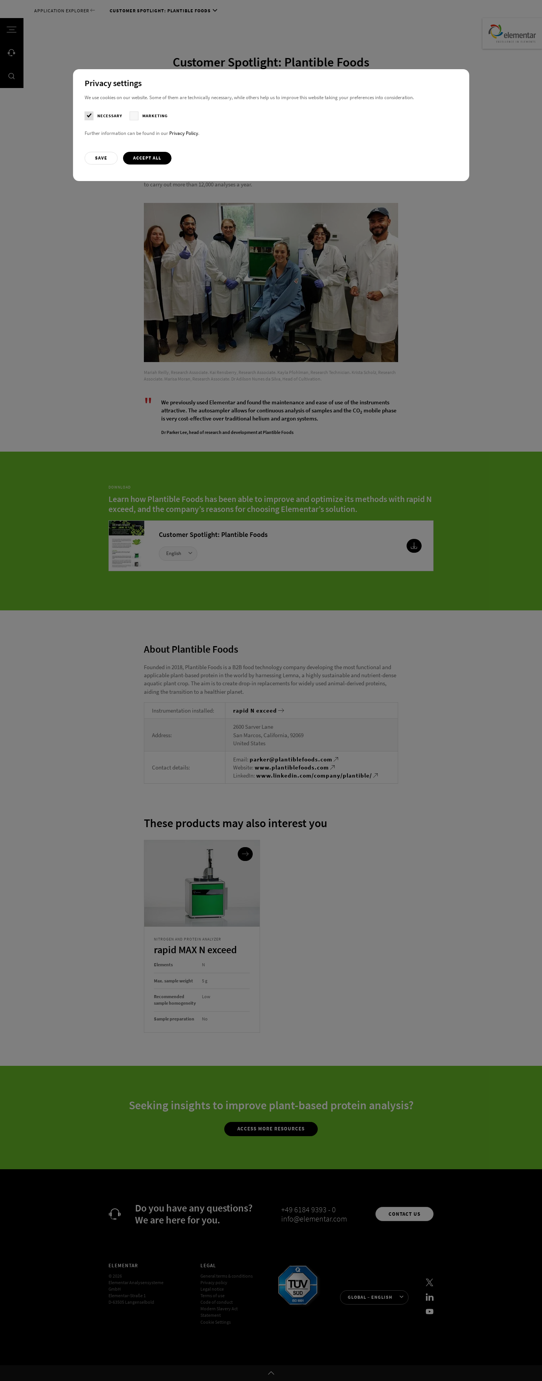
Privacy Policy (183, 133)
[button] (101, 158)
